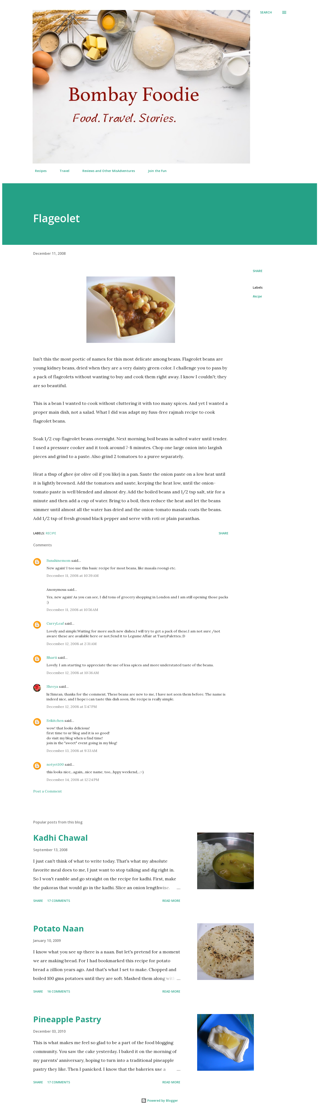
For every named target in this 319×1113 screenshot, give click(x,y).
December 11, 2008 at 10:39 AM (73, 575)
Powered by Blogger (159, 1100)
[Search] (266, 12)
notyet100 (55, 764)
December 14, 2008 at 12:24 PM (73, 779)
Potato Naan (58, 928)
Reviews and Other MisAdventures (106, 171)
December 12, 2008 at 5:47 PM (72, 706)
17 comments (58, 901)
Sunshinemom (58, 560)
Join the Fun (154, 171)
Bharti (52, 657)
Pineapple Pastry (67, 1019)
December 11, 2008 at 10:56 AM (72, 609)
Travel (62, 171)
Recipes (38, 171)
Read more (171, 901)
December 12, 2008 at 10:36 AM (73, 673)
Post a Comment (47, 791)
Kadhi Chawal (60, 837)
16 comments (58, 991)
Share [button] (258, 271)
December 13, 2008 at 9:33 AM (72, 750)
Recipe (257, 296)
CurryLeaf (55, 623)
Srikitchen (55, 720)
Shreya (52, 686)
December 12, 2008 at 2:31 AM (72, 644)
